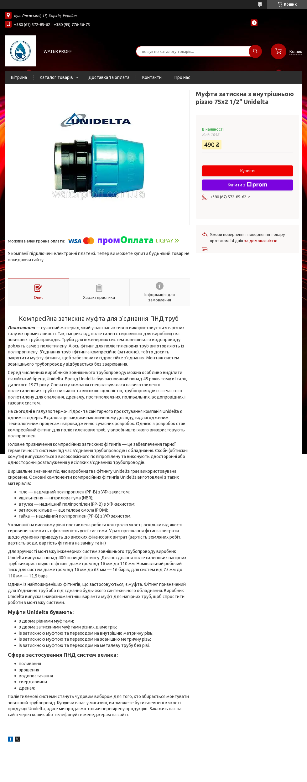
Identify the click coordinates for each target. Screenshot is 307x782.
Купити (247, 170)
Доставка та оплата (108, 77)
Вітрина (19, 77)
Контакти (152, 77)
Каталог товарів (56, 77)
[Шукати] (255, 51)
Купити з (247, 185)
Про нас (182, 77)
